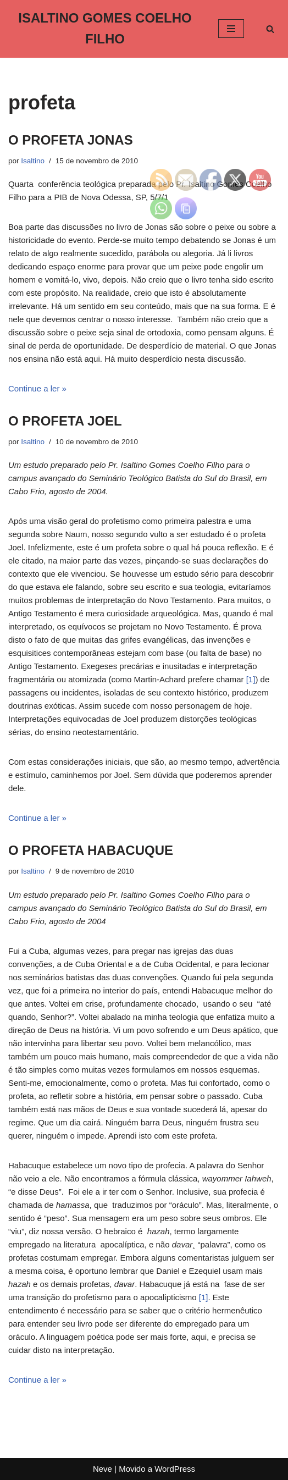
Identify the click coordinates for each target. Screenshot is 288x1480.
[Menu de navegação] (231, 28)
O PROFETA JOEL (65, 420)
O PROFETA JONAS (70, 139)
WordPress (174, 1468)
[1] (251, 679)
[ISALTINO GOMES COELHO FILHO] (105, 29)
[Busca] (270, 29)
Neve (102, 1468)
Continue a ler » (37, 388)
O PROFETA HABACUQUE (90, 850)
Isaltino (33, 161)
